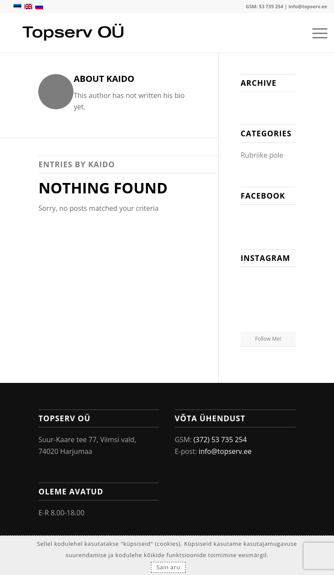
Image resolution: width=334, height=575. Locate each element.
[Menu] (315, 32)
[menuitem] (315, 32)
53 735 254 (271, 6)
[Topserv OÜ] (74, 32)
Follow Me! (268, 338)
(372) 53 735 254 (220, 439)
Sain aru (168, 567)
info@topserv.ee (307, 6)
